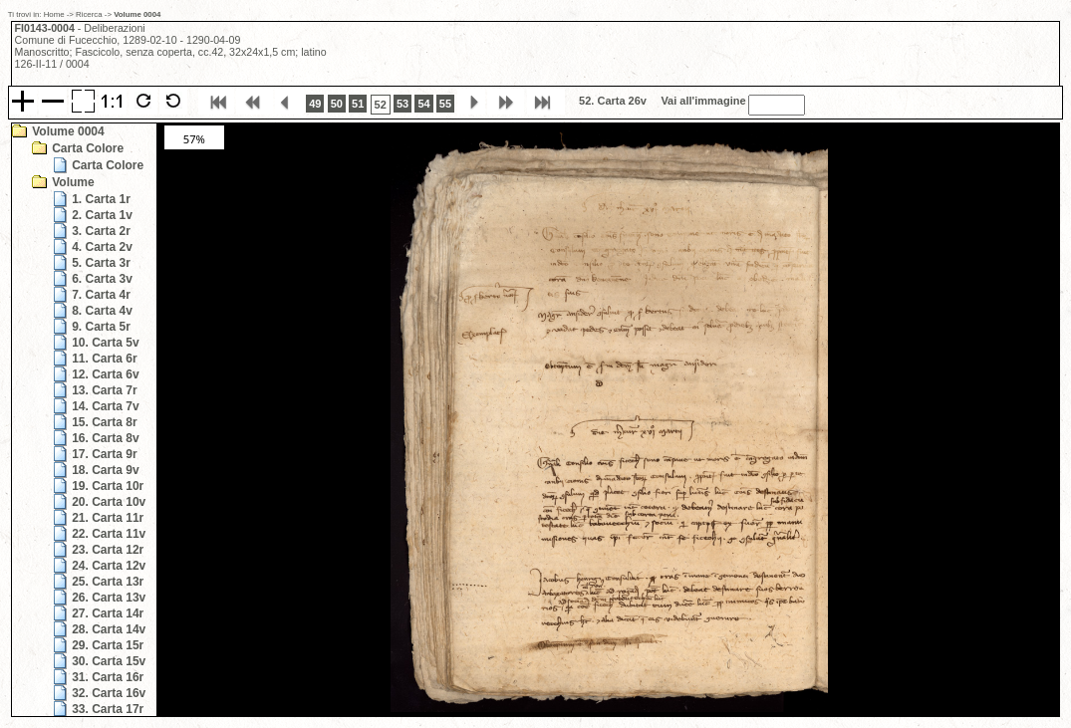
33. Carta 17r (107, 709)
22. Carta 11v (108, 534)
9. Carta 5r (101, 327)
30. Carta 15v (108, 661)
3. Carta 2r (101, 231)
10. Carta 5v (105, 343)
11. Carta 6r (104, 358)
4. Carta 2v (102, 247)
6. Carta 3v (102, 279)
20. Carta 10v (108, 502)
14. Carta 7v (105, 406)
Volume (73, 182)
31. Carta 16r (107, 677)
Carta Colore (88, 148)
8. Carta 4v (102, 311)
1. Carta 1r (101, 199)
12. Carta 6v (105, 374)
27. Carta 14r (107, 613)
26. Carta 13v (108, 598)
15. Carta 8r (104, 422)
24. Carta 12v (108, 566)
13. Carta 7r (104, 390)
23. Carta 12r (107, 550)
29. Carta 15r (107, 645)
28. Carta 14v (108, 629)
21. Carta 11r (107, 518)
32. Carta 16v (108, 693)
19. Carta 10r (107, 486)
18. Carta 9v (105, 470)
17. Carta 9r (104, 454)
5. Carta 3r (101, 263)
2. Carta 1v (102, 215)
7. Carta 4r (101, 295)
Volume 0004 (68, 131)
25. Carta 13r (107, 582)
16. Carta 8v (105, 438)
